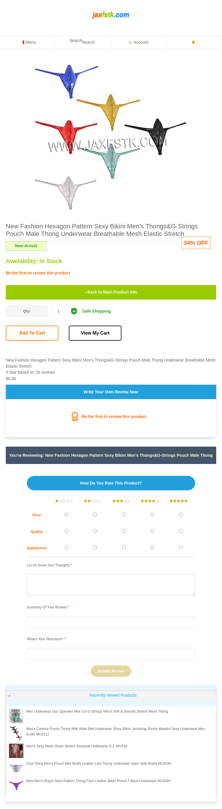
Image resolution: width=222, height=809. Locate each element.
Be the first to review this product (38, 273)
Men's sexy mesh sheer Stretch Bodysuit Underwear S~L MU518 (76, 746)
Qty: (27, 311)
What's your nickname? (45, 639)
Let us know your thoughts (48, 565)
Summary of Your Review (46, 607)
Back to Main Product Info (111, 292)
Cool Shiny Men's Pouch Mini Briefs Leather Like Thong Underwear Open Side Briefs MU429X (98, 764)
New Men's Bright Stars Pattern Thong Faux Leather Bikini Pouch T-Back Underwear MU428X (98, 781)
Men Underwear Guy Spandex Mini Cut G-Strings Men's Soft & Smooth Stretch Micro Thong (97, 711)
